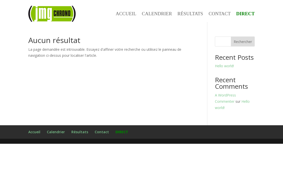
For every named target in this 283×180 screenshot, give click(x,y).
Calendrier (157, 14)
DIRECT (245, 14)
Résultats (190, 14)
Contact (220, 14)
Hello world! (224, 66)
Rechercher (243, 41)
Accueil (126, 14)
